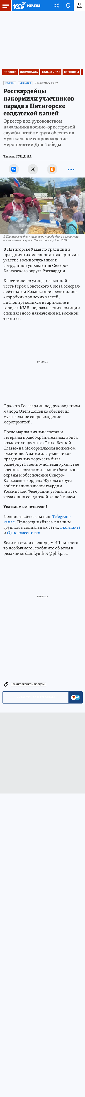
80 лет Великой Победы (29, 684)
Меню (4, 6)
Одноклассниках (23, 533)
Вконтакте (70, 527)
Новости (10, 72)
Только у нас (51, 72)
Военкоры (71, 72)
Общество (25, 83)
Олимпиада (29, 72)
